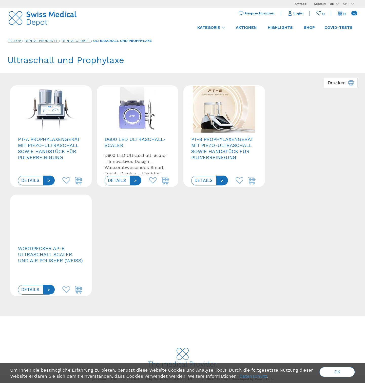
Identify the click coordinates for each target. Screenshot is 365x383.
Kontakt (320, 4)
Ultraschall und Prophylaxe (122, 41)
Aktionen (246, 27)
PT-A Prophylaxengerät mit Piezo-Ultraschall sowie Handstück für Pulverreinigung (49, 148)
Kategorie (211, 27)
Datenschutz (253, 376)
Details (30, 180)
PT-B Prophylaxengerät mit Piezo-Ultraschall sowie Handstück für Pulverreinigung (222, 148)
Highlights (280, 27)
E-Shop (14, 41)
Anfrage (301, 4)
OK (337, 371)
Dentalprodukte (41, 41)
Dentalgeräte (76, 41)
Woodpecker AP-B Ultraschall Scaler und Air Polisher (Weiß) (50, 255)
